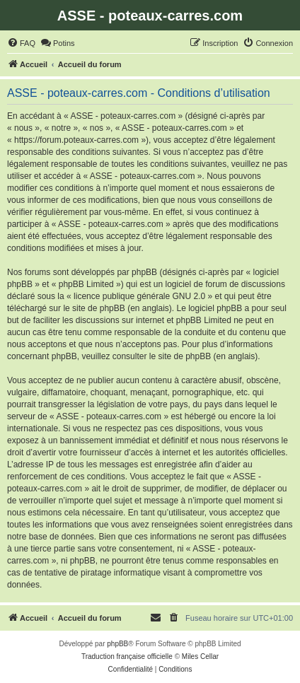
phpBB (117, 644)
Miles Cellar (200, 656)
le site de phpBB (94, 308)
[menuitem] (21, 43)
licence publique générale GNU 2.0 (139, 296)
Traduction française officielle (127, 656)
